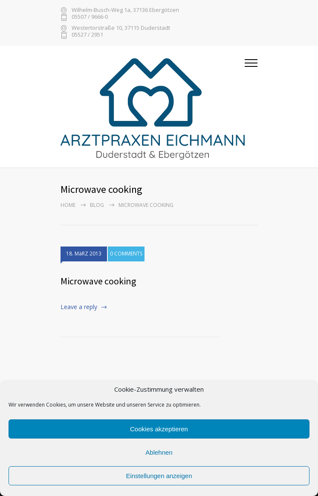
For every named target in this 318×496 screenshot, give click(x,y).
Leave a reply (79, 307)
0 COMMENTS (126, 254)
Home (68, 205)
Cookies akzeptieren (159, 429)
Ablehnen (158, 452)
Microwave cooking (98, 281)
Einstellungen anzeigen (159, 475)
